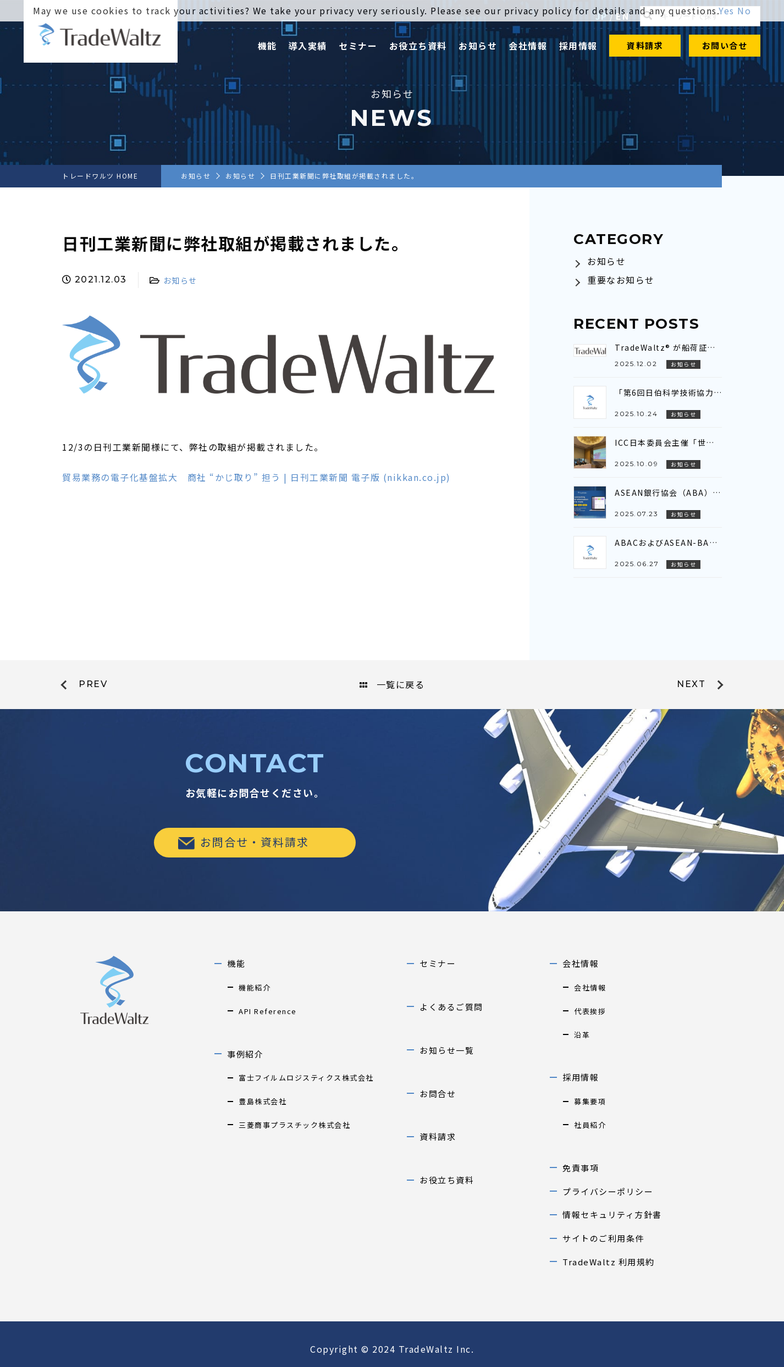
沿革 (582, 1035)
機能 (267, 45)
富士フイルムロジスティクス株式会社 (306, 1077)
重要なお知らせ (621, 279)
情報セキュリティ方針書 (612, 1214)
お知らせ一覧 (446, 1050)
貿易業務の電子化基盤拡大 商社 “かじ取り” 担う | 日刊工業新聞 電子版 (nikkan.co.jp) (256, 477)
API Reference (268, 1011)
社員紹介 (590, 1125)
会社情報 (528, 45)
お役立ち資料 (418, 45)
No (744, 10)
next (691, 684)
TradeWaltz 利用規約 (608, 1262)
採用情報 (578, 45)
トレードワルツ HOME (100, 175)
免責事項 (580, 1168)
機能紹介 (254, 987)
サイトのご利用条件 (603, 1238)
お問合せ (437, 1093)
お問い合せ (725, 45)
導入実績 (308, 45)
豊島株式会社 (262, 1101)
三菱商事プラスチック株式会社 (294, 1125)
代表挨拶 (590, 1011)
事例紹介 (245, 1054)
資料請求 (645, 45)
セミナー (358, 45)
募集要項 (590, 1101)
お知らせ (478, 45)
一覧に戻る (392, 684)
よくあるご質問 (451, 1006)
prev (93, 684)
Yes (727, 10)
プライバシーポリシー (607, 1191)
